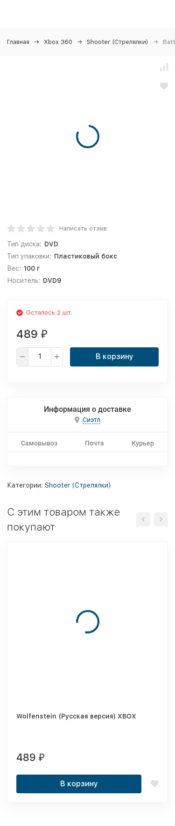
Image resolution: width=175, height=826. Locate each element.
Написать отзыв (83, 228)
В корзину (114, 356)
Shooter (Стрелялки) (117, 41)
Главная (18, 41)
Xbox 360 (58, 41)
